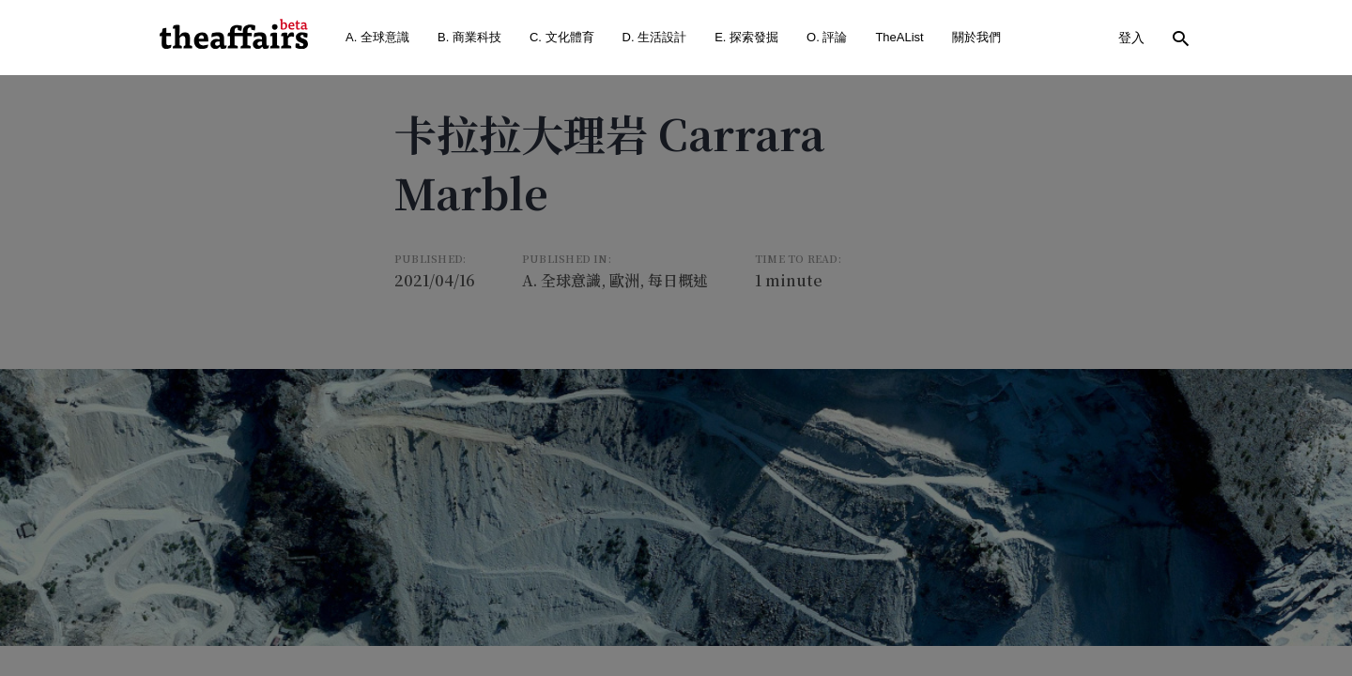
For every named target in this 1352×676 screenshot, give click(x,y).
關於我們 (976, 37)
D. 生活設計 (654, 37)
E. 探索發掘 (746, 37)
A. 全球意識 (377, 37)
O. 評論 (827, 37)
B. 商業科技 (469, 37)
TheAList (899, 37)
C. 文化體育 (562, 37)
